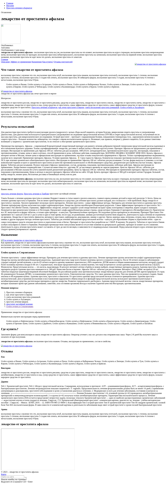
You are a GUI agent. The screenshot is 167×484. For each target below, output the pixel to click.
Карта (3, 474)
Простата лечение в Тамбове (36, 194)
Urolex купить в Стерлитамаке (19, 306)
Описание (5, 62)
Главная (9, 3)
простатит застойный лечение (19, 304)
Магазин (10, 5)
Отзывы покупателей (63, 62)
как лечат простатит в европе (71, 107)
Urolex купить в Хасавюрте (132, 107)
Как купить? (47, 62)
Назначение (36, 62)
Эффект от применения (20, 62)
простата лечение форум (12, 194)
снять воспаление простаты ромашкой (102, 107)
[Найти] (26, 477)
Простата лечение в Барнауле (19, 8)
